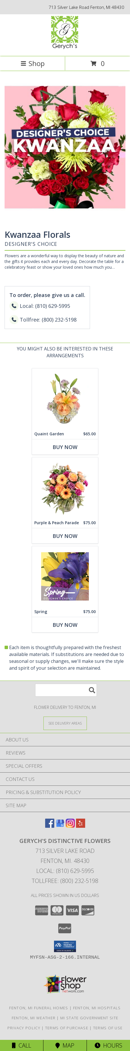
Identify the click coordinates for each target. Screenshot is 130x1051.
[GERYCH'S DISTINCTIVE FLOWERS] (64, 48)
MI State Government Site (89, 1017)
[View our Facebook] (49, 826)
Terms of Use (108, 1027)
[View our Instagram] (70, 826)
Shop (33, 63)
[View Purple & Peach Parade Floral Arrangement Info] (65, 487)
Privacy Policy (23, 1027)
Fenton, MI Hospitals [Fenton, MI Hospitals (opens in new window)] (97, 1007)
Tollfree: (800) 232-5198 (65, 881)
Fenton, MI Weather (33, 1017)
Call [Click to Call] (21, 1045)
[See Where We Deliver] (65, 723)
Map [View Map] (64, 1045)
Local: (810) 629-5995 (65, 871)
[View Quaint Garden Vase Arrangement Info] (65, 398)
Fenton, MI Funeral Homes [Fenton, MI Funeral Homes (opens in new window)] (38, 1007)
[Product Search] (66, 690)
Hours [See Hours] (108, 1045)
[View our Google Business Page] (60, 826)
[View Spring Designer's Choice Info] (65, 576)
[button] (65, 946)
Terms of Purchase (66, 1027)
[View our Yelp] (80, 826)
